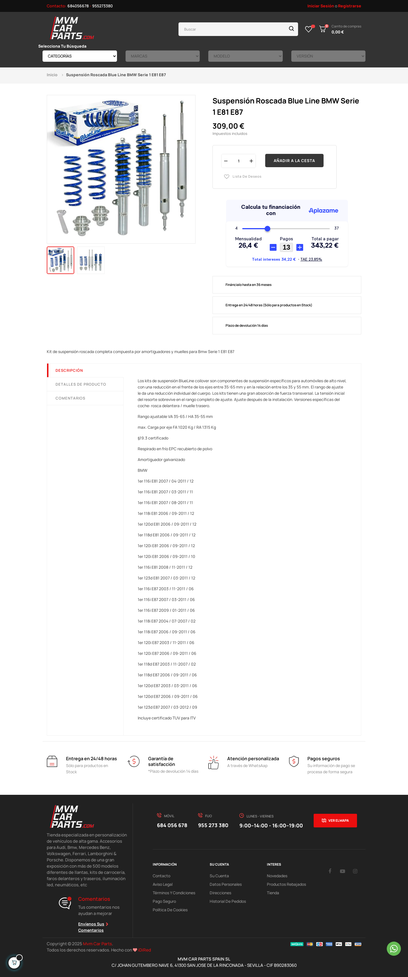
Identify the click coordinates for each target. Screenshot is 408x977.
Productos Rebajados (286, 884)
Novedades (277, 875)
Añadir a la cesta (294, 160)
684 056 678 (172, 825)
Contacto (161, 875)
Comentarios (70, 398)
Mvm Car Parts (97, 944)
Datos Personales (226, 884)
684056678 (78, 6)
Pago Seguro (164, 901)
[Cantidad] (238, 160)
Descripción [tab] (69, 370)
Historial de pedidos (228, 901)
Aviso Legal (163, 884)
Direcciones (220, 892)
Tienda (273, 892)
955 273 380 (213, 825)
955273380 (102, 6)
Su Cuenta (219, 875)
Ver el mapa (338, 820)
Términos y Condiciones (174, 892)
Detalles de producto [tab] (81, 384)
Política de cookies (170, 909)
